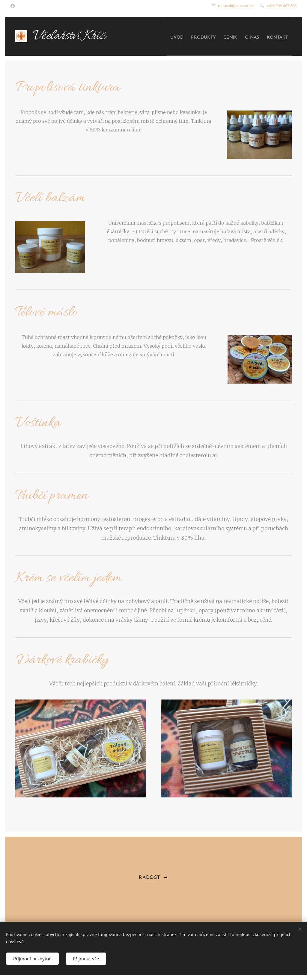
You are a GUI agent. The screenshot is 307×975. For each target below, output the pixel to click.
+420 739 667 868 (282, 5)
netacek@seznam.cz (236, 5)
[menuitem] (161, 36)
